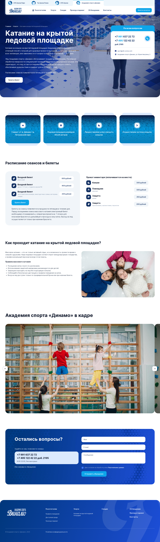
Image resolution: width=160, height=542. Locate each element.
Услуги (53, 10)
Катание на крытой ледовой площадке (83, 514)
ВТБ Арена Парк (16, 3)
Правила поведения (52, 514)
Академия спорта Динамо (88, 3)
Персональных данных (116, 467)
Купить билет (14, 80)
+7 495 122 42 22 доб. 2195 (33, 458)
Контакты (107, 10)
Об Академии (93, 10)
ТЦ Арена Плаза (40, 3)
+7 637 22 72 (125, 36)
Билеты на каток (144, 10)
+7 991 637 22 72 (27, 454)
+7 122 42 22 (125, 40)
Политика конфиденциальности (57, 532)
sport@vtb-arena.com (123, 51)
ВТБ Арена (61, 3)
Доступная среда (52, 517)
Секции (63, 10)
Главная (8, 26)
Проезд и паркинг (77, 10)
